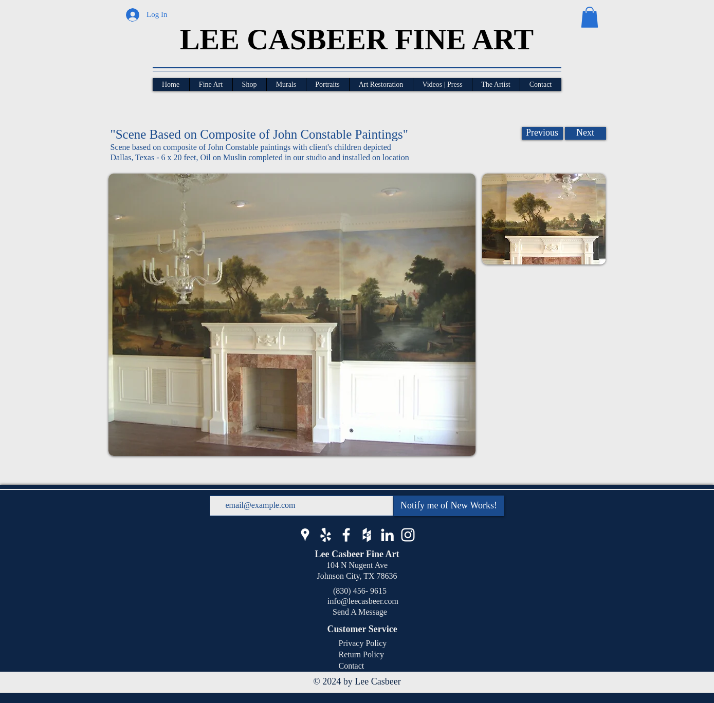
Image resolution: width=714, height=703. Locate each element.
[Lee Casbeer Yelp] (326, 535)
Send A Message (360, 611)
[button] (589, 17)
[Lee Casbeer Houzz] (367, 535)
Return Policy (361, 654)
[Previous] (542, 133)
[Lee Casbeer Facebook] (346, 535)
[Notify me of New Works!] (449, 506)
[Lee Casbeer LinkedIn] (387, 535)
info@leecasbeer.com (359, 601)
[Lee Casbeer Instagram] (408, 535)
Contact (351, 665)
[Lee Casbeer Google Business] (305, 535)
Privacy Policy (363, 643)
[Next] (585, 133)
